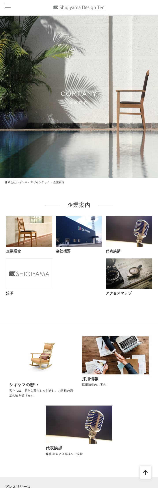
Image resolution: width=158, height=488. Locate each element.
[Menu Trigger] (8, 5)
